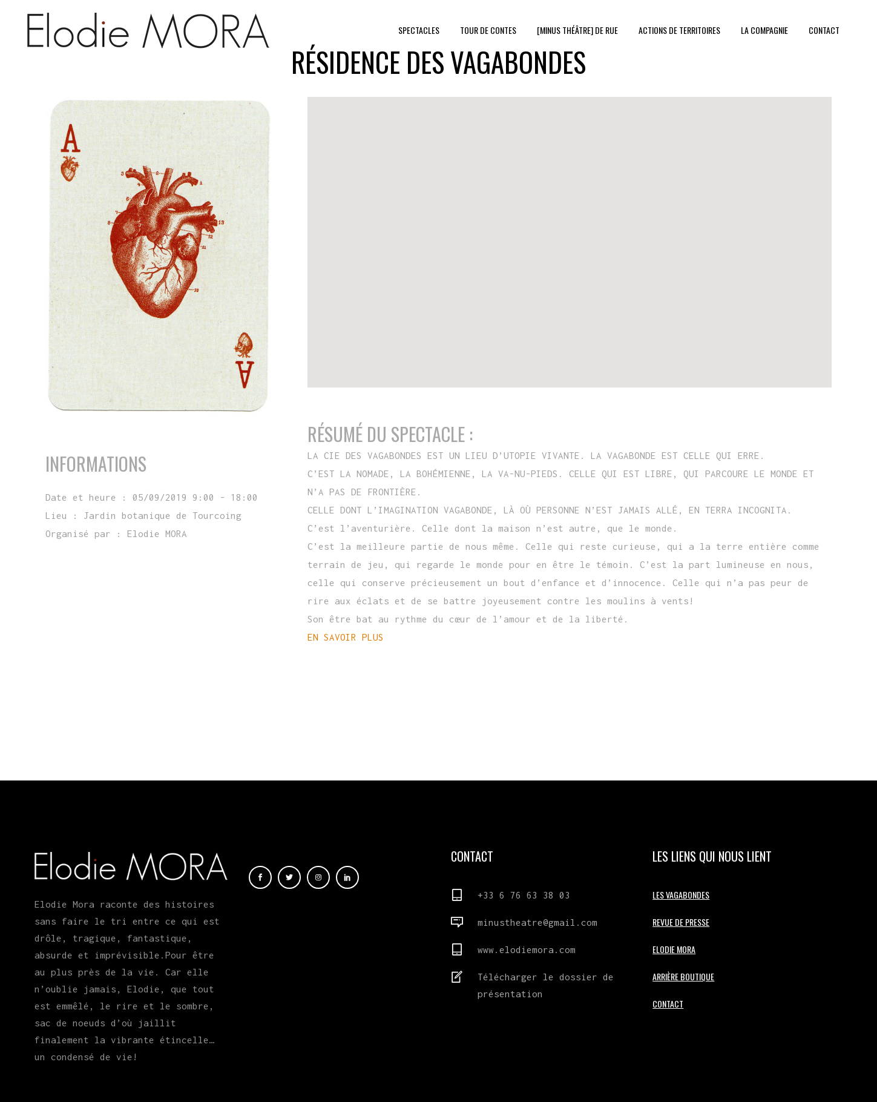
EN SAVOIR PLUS (345, 637)
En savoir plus (113, 582)
